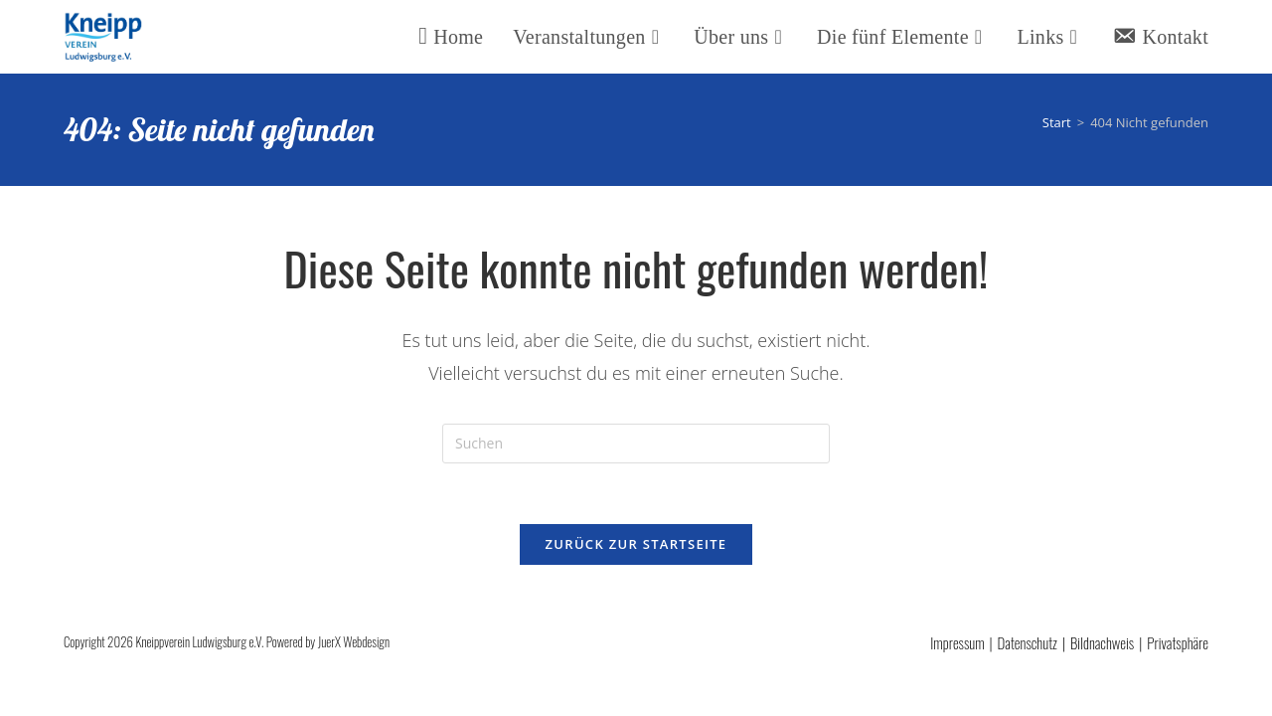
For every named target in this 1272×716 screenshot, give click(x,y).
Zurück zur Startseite (636, 544)
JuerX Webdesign (354, 641)
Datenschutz (1027, 642)
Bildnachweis (1102, 642)
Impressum (957, 642)
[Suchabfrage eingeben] (636, 443)
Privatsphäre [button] (1177, 642)
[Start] (1056, 122)
